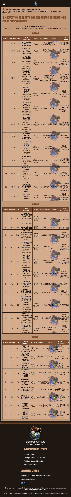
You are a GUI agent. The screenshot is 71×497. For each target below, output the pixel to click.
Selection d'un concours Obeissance (26, 9)
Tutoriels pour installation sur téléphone (35, 476)
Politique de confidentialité (34, 461)
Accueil (9, 9)
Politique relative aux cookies (35, 458)
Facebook (26, 483)
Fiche (36, 45)
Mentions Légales (30, 464)
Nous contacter (29, 454)
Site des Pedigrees (27, 479)
